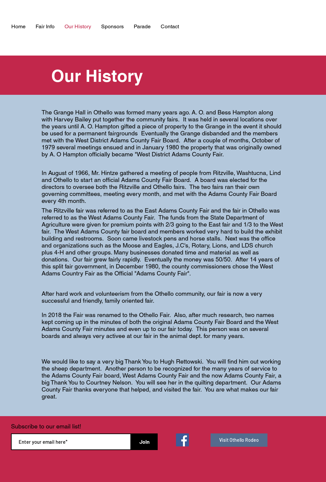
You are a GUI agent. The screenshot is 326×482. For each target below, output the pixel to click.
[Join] (144, 441)
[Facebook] (182, 439)
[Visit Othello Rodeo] (239, 440)
